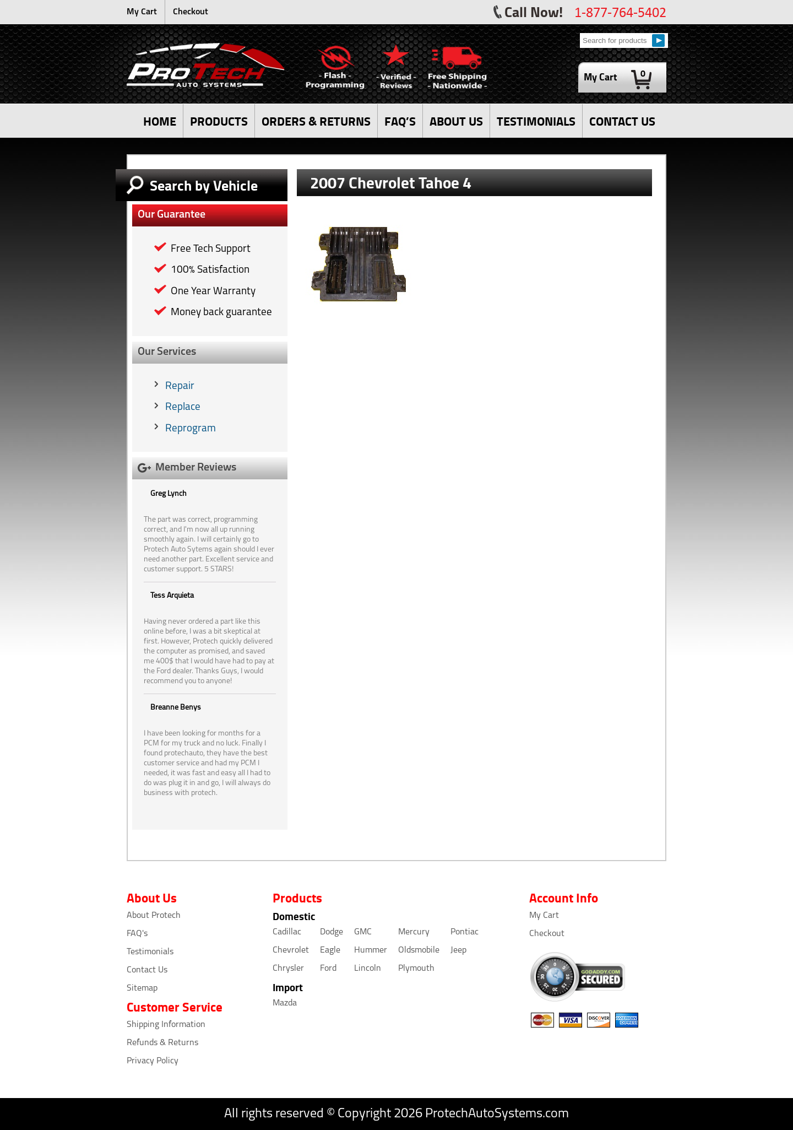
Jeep (458, 950)
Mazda (285, 1003)
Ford (328, 968)
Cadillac (287, 932)
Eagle (330, 950)
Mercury (414, 932)
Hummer (370, 950)
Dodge (331, 932)
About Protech (154, 915)
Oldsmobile (418, 950)
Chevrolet (291, 950)
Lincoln (367, 968)
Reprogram (190, 429)
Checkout (190, 12)
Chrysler (288, 968)
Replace (182, 407)
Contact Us (147, 970)
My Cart (142, 12)
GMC (363, 932)
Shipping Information (166, 1024)
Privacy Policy (152, 1061)
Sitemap (142, 988)
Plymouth (416, 968)
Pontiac (464, 932)
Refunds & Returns (162, 1043)
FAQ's (137, 933)
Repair (179, 386)
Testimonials (150, 952)
